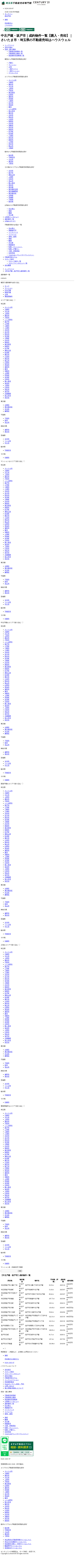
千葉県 (11, 199)
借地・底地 (12, 236)
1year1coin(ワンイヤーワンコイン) (16, 1434)
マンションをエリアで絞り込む (12, 461)
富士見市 (12, 111)
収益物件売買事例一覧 (16, 55)
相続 (10, 211)
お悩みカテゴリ (10, 221)
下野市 (11, 163)
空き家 (11, 215)
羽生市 (7, 389)
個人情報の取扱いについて (14, 1388)
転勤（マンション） (16, 247)
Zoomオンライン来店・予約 (14, 1384)
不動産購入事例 (10, 1397)
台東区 (7, 405)
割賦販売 (12, 245)
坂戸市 (11, 173)
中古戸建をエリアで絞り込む (11, 622)
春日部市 (12, 92)
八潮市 (11, 136)
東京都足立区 (13, 189)
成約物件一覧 (9, 219)
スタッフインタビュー (12, 1374)
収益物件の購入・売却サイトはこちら (18, 1544)
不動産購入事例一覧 (16, 53)
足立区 (7, 409)
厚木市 (11, 185)
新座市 (11, 129)
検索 (20, 1271)
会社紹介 (8, 1369)
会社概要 (8, 265)
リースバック (13, 232)
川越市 (11, 82)
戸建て (11, 63)
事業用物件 (8, 296)
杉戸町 (11, 131)
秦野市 (7, 430)
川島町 (11, 148)
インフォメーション (12, 1380)
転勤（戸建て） (14, 249)
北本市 (11, 115)
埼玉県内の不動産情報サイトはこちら (18, 1540)
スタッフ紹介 (9, 259)
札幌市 (7, 457)
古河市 (11, 171)
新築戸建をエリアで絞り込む (11, 784)
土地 (10, 67)
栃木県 (11, 155)
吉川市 (11, 103)
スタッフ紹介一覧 (15, 261)
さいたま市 (12, 80)
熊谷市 (11, 117)
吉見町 (7, 377)
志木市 (11, 123)
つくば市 (8, 441)
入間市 (7, 385)
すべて (7, 286)
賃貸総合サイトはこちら (13, 1548)
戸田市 (11, 90)
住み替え (12, 209)
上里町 (11, 177)
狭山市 (11, 146)
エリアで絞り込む (7, 300)
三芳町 (11, 142)
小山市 (11, 159)
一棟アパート (13, 69)
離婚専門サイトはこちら (13, 1546)
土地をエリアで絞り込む (9, 945)
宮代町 (7, 336)
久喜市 (11, 119)
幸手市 (7, 391)
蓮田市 (11, 97)
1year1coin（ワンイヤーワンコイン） (21, 255)
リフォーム (12, 234)
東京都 (11, 187)
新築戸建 (8, 292)
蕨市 (10, 107)
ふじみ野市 (12, 109)
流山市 (11, 181)
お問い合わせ (9, 1386)
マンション (12, 65)
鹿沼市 (11, 161)
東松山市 (12, 175)
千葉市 (7, 418)
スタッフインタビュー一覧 (18, 263)
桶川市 (11, 113)
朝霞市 (11, 121)
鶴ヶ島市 (12, 183)
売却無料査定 (9, 1382)
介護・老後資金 (14, 251)
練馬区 (7, 411)
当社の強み (8, 47)
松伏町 (11, 133)
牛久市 (7, 443)
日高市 (11, 179)
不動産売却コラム (11, 257)
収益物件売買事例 (11, 1399)
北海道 (11, 195)
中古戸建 (8, 290)
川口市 (11, 86)
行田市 (7, 387)
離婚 (10, 213)
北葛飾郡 (8, 393)
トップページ (9, 45)
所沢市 (11, 127)
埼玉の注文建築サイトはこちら (16, 1542)
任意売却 (12, 253)
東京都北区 (12, 193)
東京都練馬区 (13, 191)
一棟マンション (14, 71)
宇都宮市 (12, 157)
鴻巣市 (11, 125)
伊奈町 (11, 99)
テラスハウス (13, 73)
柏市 (6, 420)
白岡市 (11, 94)
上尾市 (11, 88)
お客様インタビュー (12, 217)
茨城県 (11, 197)
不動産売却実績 (10, 1395)
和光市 (11, 138)
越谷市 (11, 84)
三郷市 (11, 101)
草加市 (11, 105)
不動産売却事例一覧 (16, 51)
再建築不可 (12, 230)
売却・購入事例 (10, 49)
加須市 (7, 383)
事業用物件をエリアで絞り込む (12, 1106)
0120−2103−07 (9, 1362)
